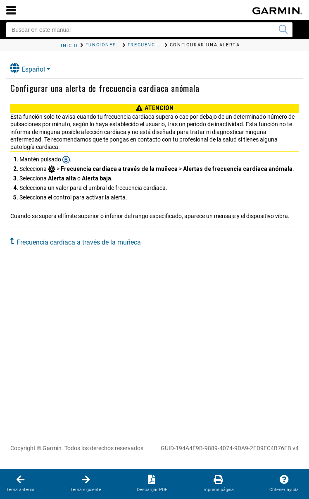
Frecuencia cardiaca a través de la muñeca (79, 242)
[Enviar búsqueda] (282, 29)
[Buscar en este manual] (149, 29)
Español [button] (27, 68)
